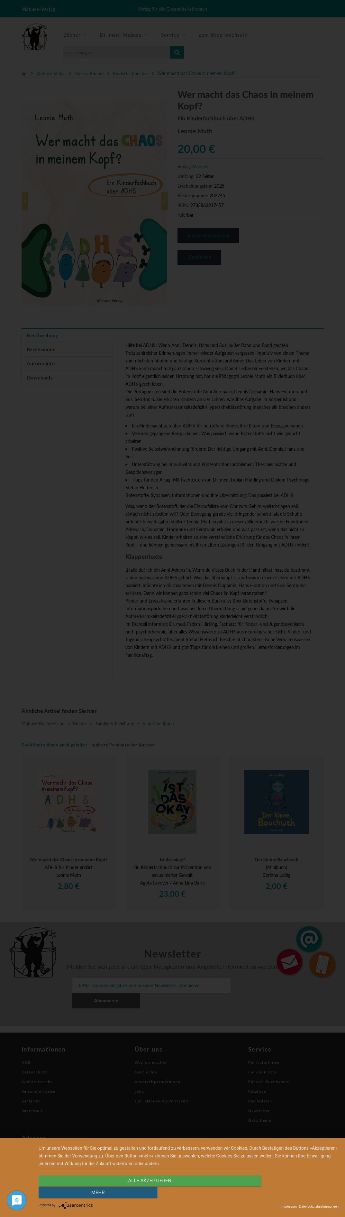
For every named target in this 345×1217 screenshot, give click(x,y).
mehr (293, 1193)
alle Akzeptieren (143, 1193)
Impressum (289, 1206)
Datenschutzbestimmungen (319, 1206)
